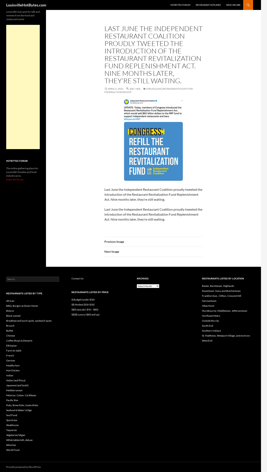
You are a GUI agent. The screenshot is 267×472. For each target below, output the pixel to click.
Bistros (10, 310)
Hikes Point (208, 305)
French (10, 355)
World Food (12, 449)
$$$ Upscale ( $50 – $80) (84, 309)
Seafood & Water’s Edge (19, 410)
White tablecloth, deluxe (19, 440)
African (10, 300)
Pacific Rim (12, 400)
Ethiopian (11, 345)
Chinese (10, 335)
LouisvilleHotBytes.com (26, 5)
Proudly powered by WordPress (23, 466)
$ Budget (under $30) (83, 299)
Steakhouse (12, 425)
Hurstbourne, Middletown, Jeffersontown (224, 310)
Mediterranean (14, 390)
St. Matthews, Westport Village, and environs (226, 335)
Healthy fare (12, 365)
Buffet (9, 330)
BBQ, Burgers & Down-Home (22, 305)
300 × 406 (134, 88)
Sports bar (11, 420)
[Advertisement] (23, 87)
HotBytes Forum (180, 5)
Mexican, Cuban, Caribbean (21, 395)
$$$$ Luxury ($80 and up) (85, 314)
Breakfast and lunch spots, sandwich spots (29, 320)
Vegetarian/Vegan (15, 435)
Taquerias (11, 430)
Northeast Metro (211, 315)
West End (207, 340)
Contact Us (77, 278)
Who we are (233, 5)
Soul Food (11, 415)
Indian (9, 375)
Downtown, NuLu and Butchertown (221, 290)
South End (207, 325)
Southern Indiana (211, 330)
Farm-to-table (13, 350)
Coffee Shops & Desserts (19, 340)
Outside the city (210, 320)
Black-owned (13, 315)
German (10, 360)
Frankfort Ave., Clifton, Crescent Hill (221, 295)
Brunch (10, 325)
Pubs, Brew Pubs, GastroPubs (22, 405)
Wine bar (11, 445)
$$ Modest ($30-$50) (83, 304)
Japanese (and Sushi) (17, 385)
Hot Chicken (13, 370)
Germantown (209, 300)
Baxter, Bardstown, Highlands (218, 285)
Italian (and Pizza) (15, 380)
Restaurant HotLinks (208, 5)
